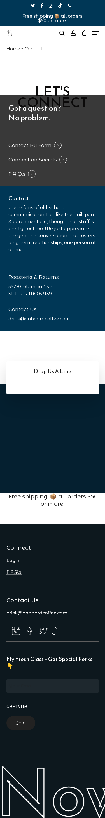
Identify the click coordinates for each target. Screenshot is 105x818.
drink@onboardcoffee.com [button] (36, 613)
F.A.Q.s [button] (16, 174)
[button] (95, 33)
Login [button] (12, 560)
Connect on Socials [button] (32, 160)
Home (13, 49)
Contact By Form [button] (30, 145)
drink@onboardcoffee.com (39, 319)
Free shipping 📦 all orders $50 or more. (52, 18)
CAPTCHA (16, 706)
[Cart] (84, 33)
